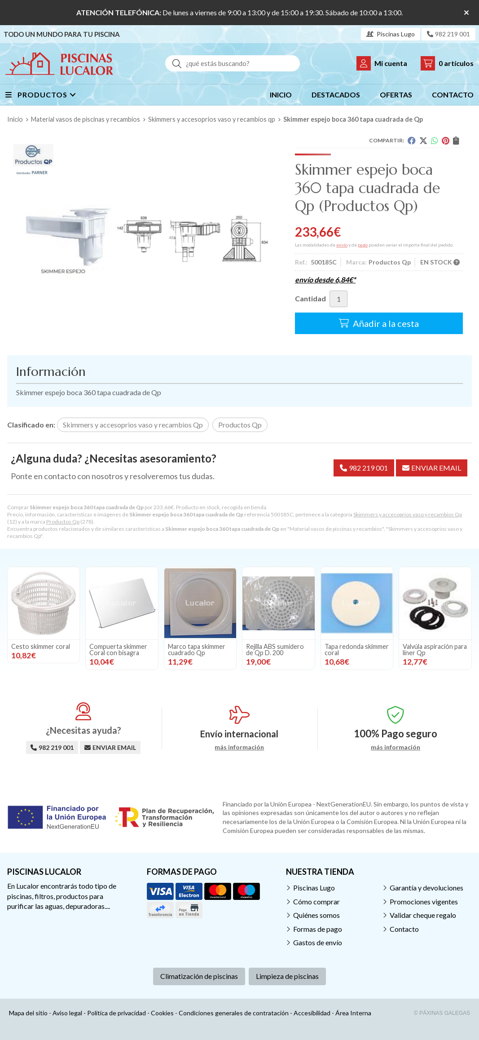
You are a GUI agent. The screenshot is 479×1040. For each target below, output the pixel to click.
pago (363, 244)
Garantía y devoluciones (426, 887)
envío (341, 244)
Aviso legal (67, 1013)
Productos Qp (62, 521)
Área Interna (353, 1013)
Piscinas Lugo (314, 887)
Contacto (404, 929)
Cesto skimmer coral (40, 646)
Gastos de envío (317, 942)
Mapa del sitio (28, 1013)
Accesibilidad (312, 1013)
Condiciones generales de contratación (234, 1013)
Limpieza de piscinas (287, 976)
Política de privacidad (116, 1013)
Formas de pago (317, 929)
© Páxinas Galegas (442, 1013)
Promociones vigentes (424, 901)
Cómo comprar (316, 901)
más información (239, 747)
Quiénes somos (316, 915)
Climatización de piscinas (199, 976)
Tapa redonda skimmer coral (357, 650)
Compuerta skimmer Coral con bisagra (118, 650)
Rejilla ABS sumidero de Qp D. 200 (275, 650)
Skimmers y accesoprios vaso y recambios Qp (407, 514)
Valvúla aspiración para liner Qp (435, 650)
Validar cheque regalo (423, 915)
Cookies (162, 1013)
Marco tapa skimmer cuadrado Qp (196, 650)
